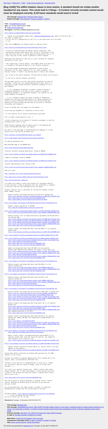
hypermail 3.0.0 (28, 426)
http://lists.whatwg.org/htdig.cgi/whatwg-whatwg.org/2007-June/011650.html (33, 240)
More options (39, 17)
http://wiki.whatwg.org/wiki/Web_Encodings (19, 148)
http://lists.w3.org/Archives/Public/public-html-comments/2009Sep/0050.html (30, 167)
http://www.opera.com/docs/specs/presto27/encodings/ (26, 332)
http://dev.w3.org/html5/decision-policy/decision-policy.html (25, 47)
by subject (46, 420)
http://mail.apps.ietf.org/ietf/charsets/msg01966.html (23, 377)
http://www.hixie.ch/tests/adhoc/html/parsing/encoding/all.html (26, 177)
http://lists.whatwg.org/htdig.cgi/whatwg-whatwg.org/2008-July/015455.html (33, 340)
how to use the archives (18, 422)
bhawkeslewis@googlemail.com (44, 36)
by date (32, 420)
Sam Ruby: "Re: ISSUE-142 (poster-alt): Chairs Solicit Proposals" (41, 413)
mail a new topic (38, 418)
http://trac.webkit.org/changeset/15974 (21, 321)
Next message (25, 19)
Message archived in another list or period (28, 415)
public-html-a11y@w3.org (35, 3)
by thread (39, 420)
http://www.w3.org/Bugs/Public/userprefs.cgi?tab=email (36, 394)
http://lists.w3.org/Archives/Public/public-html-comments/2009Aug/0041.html (34, 256)
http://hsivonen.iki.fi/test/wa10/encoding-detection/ (23, 174)
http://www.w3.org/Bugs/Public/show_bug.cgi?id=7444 (25, 207)
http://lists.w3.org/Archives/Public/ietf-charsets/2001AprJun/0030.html (32, 293)
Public (23, 3)
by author (53, 420)
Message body (22, 17)
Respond (31, 17)
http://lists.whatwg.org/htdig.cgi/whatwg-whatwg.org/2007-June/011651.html (33, 322)
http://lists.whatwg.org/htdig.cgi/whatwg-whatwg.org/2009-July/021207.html (33, 297)
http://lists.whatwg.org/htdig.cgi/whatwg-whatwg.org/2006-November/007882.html (31, 238)
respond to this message (24, 418)
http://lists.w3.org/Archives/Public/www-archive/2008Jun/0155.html (30, 295)
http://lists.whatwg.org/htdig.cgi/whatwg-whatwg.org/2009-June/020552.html (33, 350)
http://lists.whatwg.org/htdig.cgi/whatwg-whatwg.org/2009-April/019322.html (30, 161)
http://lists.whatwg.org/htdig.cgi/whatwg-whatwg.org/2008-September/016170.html (32, 343)
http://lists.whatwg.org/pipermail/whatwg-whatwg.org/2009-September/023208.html (32, 211)
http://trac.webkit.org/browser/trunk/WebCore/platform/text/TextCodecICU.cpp (31, 203)
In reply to (46, 19)
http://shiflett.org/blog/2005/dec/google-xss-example (23, 135)
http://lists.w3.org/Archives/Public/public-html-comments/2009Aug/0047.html (34, 253)
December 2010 (50, 3)
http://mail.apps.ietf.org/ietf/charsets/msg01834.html (26, 198)
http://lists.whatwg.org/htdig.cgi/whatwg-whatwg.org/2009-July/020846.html (33, 222)
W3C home (7, 3)
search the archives (33, 422)
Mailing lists (16, 3)
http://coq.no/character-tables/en (16, 180)
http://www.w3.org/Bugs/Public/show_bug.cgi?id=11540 (22, 33)
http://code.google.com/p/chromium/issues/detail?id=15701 (24, 138)
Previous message (36, 19)
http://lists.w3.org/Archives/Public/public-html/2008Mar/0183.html (30, 267)
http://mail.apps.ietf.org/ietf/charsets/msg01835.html (26, 243)
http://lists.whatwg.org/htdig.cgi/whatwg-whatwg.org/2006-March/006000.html (30, 154)
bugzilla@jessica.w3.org (17, 24)
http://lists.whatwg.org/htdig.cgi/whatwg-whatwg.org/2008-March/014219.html (34, 219)
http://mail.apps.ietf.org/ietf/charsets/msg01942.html (26, 313)
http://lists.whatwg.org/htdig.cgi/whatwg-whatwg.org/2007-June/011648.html (33, 251)
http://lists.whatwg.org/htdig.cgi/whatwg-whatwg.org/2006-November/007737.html (31, 235)
